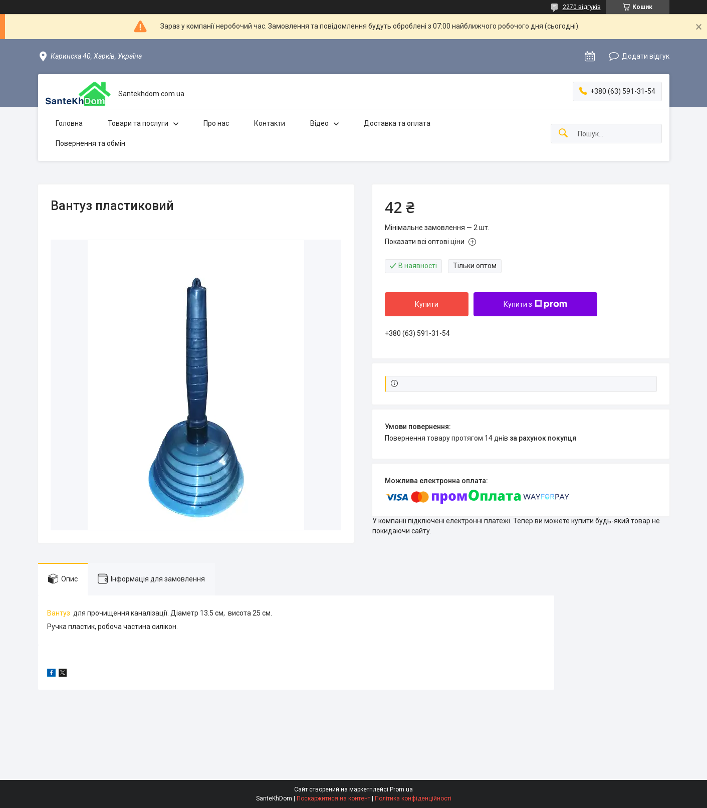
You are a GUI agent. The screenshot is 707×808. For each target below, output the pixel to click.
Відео (319, 123)
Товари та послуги (138, 123)
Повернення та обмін (90, 143)
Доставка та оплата (397, 123)
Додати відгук (645, 56)
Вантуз (58, 613)
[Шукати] (563, 133)
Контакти (269, 123)
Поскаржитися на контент (333, 798)
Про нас (216, 123)
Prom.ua (401, 789)
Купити (426, 304)
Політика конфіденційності (413, 798)
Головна (69, 123)
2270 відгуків (582, 7)
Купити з (535, 304)
